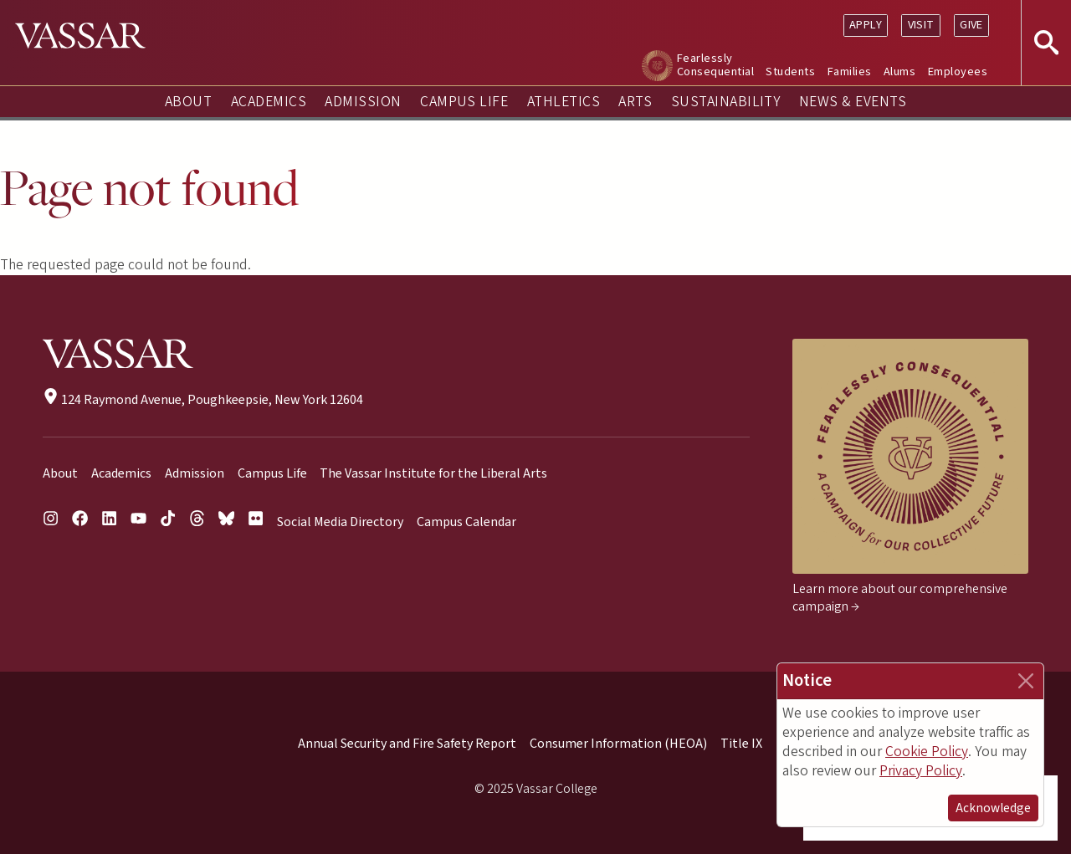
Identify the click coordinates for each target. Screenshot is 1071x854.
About (188, 101)
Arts (635, 101)
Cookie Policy (926, 751)
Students (790, 71)
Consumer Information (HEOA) (618, 743)
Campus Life (464, 101)
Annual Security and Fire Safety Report (407, 743)
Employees (957, 71)
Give (971, 24)
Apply (865, 24)
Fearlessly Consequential (715, 64)
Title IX (741, 743)
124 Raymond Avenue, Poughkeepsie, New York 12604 (203, 400)
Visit (921, 24)
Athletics (563, 101)
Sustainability (726, 101)
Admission (363, 101)
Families (850, 71)
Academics (268, 101)
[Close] (1025, 680)
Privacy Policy (920, 770)
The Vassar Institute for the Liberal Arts (433, 473)
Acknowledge (993, 808)
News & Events (852, 101)
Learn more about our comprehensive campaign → (899, 598)
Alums (899, 71)
